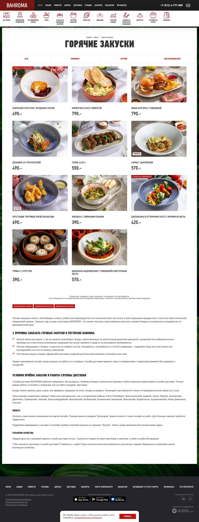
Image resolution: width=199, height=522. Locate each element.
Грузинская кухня (23, 306)
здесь (160, 425)
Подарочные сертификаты (17, 505)
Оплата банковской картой (17, 502)
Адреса (67, 5)
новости (57, 5)
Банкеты (98, 5)
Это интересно (186, 486)
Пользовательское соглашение (18, 499)
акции (48, 5)
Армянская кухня (43, 306)
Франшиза (122, 5)
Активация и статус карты (145, 486)
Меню (8, 486)
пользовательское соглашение (88, 517)
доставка (78, 5)
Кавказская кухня (65, 306)
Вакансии (109, 5)
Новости (32, 486)
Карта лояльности (103, 486)
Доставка (71, 486)
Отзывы (88, 5)
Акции (19, 486)
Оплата (106, 425)
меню (40, 5)
